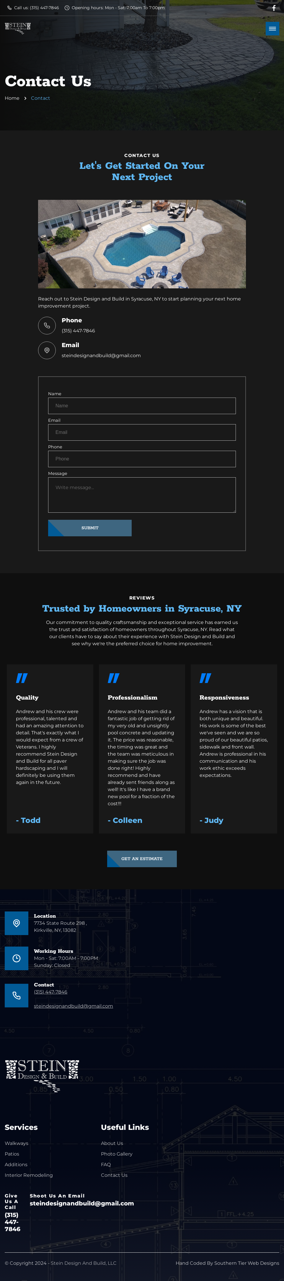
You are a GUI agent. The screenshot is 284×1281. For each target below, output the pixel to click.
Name (142, 402)
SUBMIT (90, 528)
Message (142, 492)
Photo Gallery (117, 1154)
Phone (142, 455)
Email (142, 429)
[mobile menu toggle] (272, 28)
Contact (40, 98)
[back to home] (18, 29)
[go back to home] (36, 1077)
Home (12, 98)
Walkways (16, 1143)
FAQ (106, 1164)
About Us (112, 1143)
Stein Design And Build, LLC (84, 1263)
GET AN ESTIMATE (142, 859)
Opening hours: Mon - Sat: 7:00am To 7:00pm (115, 7)
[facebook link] (274, 8)
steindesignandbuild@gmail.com (101, 355)
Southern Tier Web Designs (246, 1263)
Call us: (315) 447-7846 (33, 7)
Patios (12, 1154)
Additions (16, 1164)
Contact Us (114, 1175)
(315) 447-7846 (78, 331)
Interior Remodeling (29, 1175)
